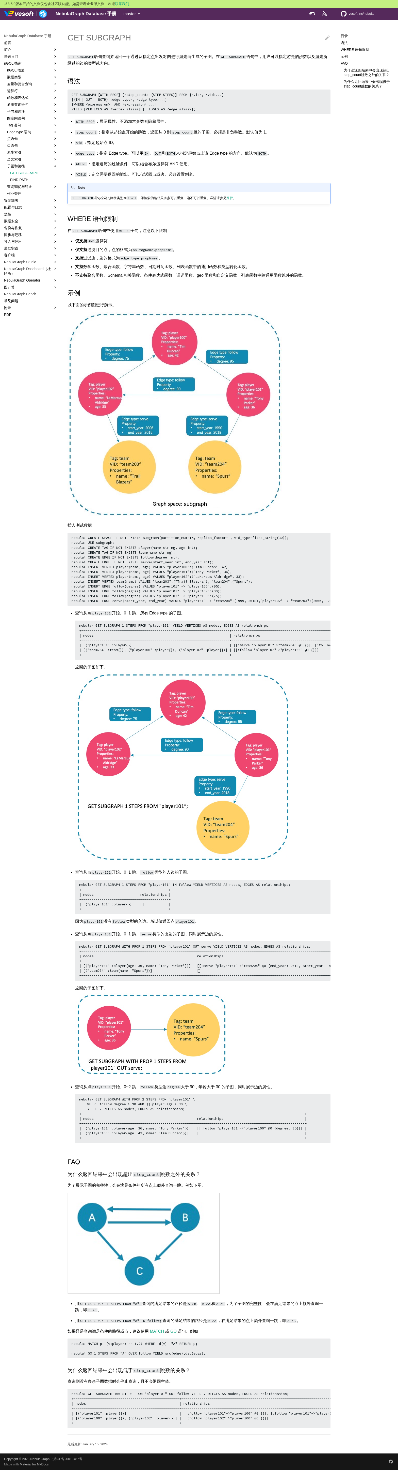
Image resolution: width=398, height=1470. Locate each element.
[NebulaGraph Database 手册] (25, 14)
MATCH (157, 1331)
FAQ (344, 63)
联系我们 (122, 4)
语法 (344, 43)
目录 (344, 36)
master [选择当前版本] (129, 14)
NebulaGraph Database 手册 (27, 36)
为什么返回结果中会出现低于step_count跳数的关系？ (367, 84)
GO (173, 1331)
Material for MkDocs (34, 1464)
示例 (344, 56)
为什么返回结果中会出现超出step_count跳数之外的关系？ (367, 72)
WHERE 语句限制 (355, 50)
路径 (229, 198)
